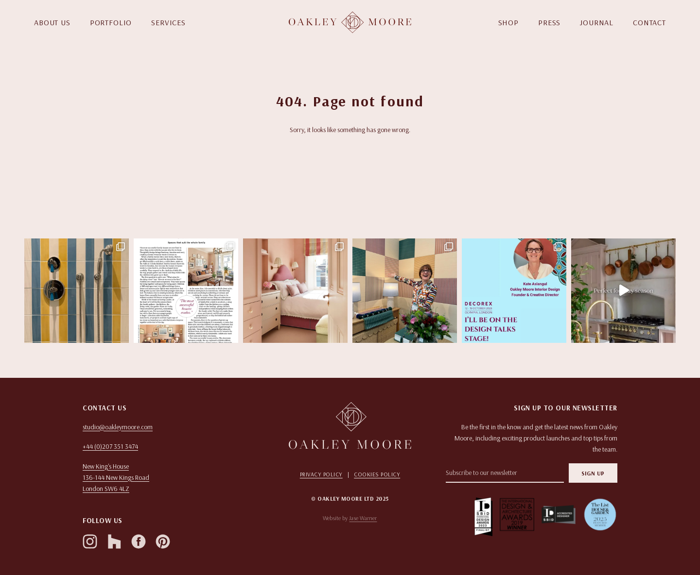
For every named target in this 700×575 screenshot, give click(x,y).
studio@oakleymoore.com (118, 427)
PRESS (549, 22)
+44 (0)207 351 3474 (110, 446)
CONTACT (649, 22)
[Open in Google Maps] (168, 477)
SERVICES (168, 22)
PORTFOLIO (111, 22)
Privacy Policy (321, 474)
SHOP (508, 22)
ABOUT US (52, 22)
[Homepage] (350, 22)
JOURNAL (596, 22)
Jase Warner (363, 518)
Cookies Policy (377, 474)
